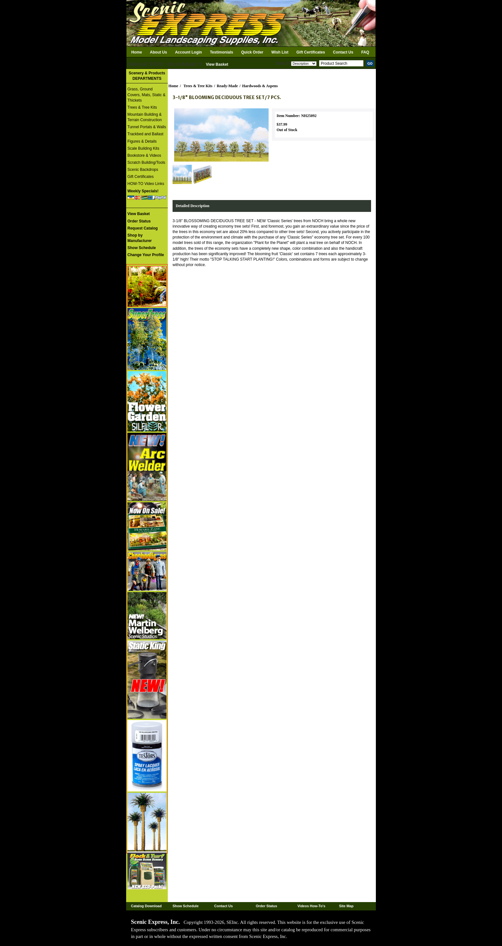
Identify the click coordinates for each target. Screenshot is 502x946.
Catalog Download (146, 906)
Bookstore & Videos (144, 155)
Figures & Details (142, 141)
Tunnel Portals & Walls (146, 127)
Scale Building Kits (143, 148)
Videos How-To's (311, 906)
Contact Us (343, 52)
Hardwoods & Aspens (260, 86)
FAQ (365, 52)
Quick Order (252, 52)
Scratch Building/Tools (146, 162)
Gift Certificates (310, 52)
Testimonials (221, 52)
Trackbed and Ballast (145, 134)
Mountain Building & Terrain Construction (144, 117)
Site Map (346, 906)
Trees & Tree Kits (142, 107)
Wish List (279, 52)
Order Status (266, 906)
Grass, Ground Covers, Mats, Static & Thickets (146, 94)
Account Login (188, 52)
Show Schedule (185, 906)
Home (136, 52)
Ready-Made (227, 86)
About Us (158, 52)
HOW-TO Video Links (145, 183)
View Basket (217, 64)
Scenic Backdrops (142, 169)
